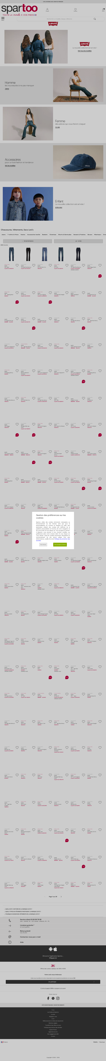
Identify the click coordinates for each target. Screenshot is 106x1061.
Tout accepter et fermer (60, 544)
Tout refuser (43, 544)
